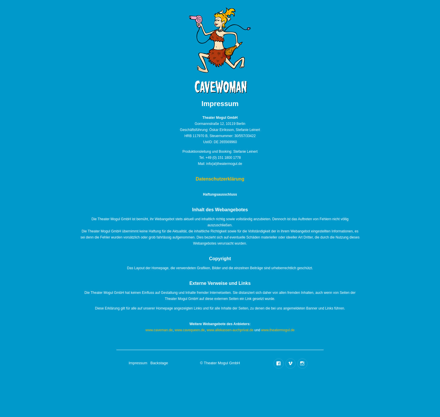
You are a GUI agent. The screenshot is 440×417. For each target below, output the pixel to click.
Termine (177, 41)
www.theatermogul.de (277, 330)
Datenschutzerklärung (220, 178)
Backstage (307, 38)
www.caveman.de (159, 330)
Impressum (138, 363)
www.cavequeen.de (190, 330)
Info (146, 50)
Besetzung (274, 27)
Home (151, 27)
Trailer (284, 51)
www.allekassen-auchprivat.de (230, 330)
